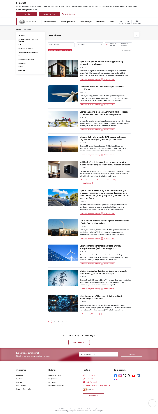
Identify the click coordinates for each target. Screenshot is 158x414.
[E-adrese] (87, 389)
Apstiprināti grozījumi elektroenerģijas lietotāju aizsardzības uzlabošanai (102, 62)
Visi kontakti (93, 396)
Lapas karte (52, 382)
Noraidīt (27, 14)
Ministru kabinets (109, 79)
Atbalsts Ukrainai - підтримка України (28, 40)
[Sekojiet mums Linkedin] (138, 375)
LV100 (20, 67)
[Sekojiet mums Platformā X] (124, 375)
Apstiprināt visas (49, 14)
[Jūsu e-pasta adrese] (98, 354)
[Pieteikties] (131, 354)
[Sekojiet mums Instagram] (120, 375)
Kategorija (81, 45)
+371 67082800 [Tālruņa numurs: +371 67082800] (91, 375)
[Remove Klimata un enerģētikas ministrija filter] (70, 50)
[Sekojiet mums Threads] (129, 375)
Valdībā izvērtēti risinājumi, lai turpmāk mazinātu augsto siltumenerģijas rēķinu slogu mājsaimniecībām (105, 163)
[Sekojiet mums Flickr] (115, 379)
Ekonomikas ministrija (87, 180)
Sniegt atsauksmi (79, 342)
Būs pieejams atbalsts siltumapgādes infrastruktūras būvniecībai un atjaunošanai (104, 222)
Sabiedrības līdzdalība (26, 60)
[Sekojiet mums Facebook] (115, 375)
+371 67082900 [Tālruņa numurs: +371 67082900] (91, 379)
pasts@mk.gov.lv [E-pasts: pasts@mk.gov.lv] (91, 382)
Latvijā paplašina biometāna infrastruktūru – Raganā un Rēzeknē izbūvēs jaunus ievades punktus (104, 113)
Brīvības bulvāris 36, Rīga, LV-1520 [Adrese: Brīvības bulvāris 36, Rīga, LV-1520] (98, 385)
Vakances (19, 375)
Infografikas (22, 63)
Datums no (113, 43)
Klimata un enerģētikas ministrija (90, 79)
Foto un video (23, 45)
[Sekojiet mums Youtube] (133, 375)
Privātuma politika (54, 375)
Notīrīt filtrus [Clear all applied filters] (127, 51)
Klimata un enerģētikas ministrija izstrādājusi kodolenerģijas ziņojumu (101, 297)
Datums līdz (124, 43)
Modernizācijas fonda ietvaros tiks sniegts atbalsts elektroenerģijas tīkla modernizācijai (103, 272)
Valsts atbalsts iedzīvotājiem (28, 52)
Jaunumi (21, 36)
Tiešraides (22, 56)
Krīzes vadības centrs (23, 389)
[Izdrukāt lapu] (136, 34)
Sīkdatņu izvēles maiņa (56, 386)
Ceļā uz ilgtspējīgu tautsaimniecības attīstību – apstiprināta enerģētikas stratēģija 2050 (101, 247)
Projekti (19, 382)
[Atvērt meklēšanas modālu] (121, 22)
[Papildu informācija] (93, 389)
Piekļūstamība (53, 379)
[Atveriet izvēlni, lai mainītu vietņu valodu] (128, 22)
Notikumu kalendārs (25, 49)
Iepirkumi (19, 379)
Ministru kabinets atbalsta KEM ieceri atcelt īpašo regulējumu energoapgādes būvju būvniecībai (103, 138)
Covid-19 (21, 71)
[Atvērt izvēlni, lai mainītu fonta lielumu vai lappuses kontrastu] (137, 22)
